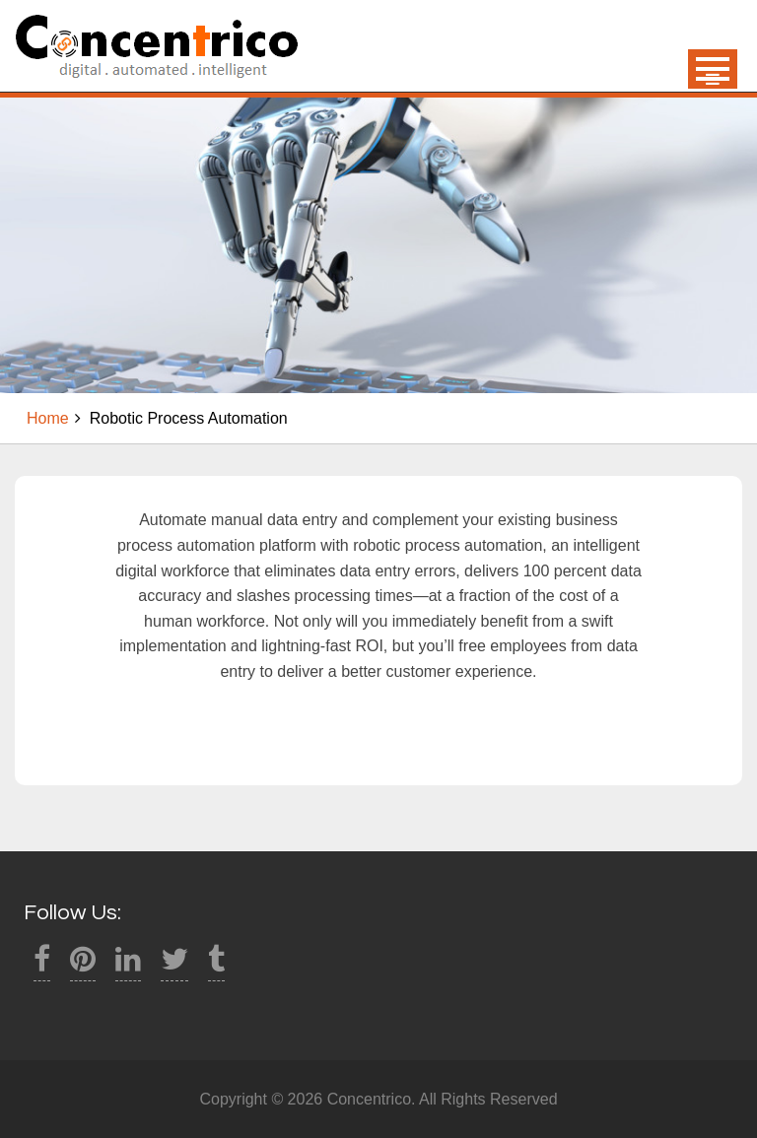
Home (48, 418)
